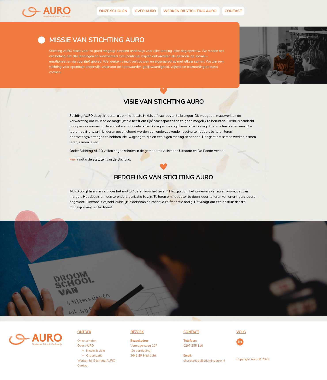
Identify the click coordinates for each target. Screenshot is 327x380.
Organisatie (94, 355)
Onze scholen (113, 10)
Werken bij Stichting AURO (190, 10)
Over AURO (145, 10)
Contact (233, 10)
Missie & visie (95, 351)
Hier (73, 159)
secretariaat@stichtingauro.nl (204, 361)
